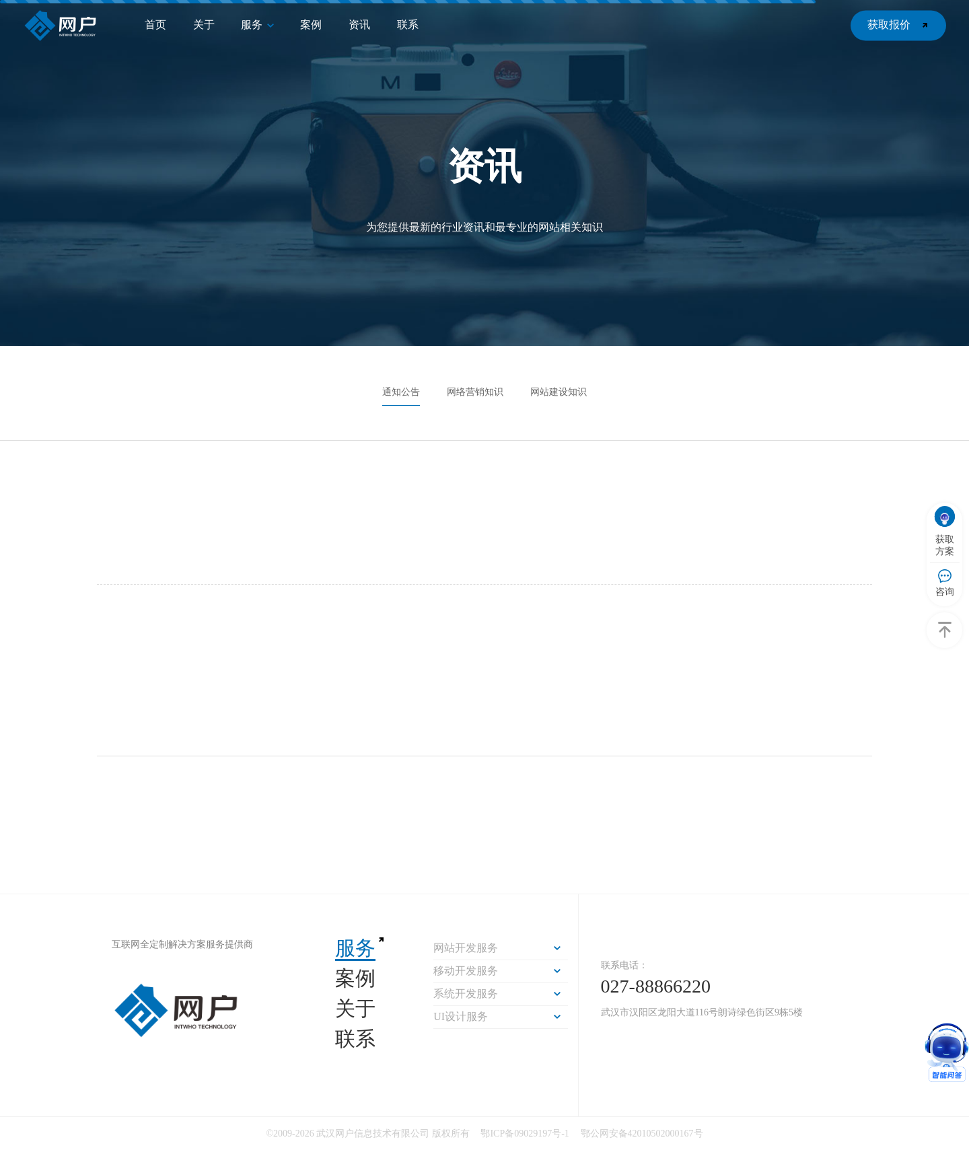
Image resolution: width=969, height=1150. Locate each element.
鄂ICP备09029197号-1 (525, 1133)
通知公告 (401, 392)
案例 (355, 978)
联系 (355, 1039)
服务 (355, 948)
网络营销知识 (475, 392)
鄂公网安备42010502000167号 (642, 1133)
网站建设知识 (558, 392)
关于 (355, 1008)
